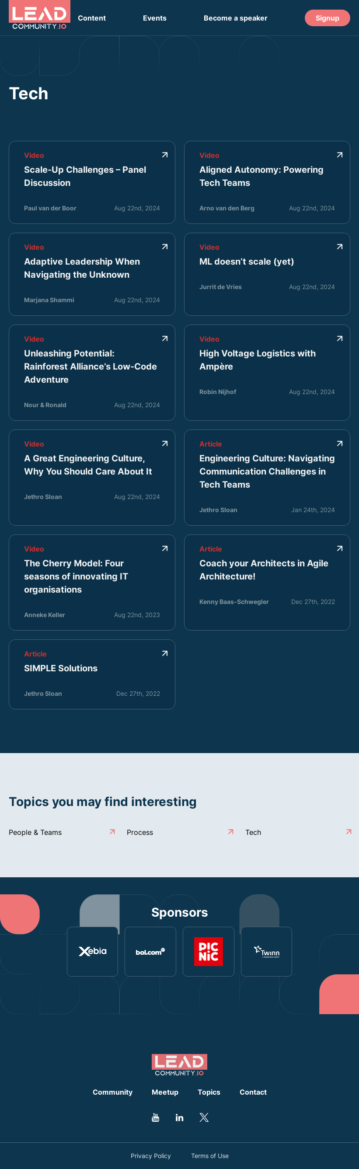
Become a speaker (236, 17)
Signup (327, 18)
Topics (209, 1092)
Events (155, 17)
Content (92, 17)
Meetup (165, 1092)
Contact (253, 1092)
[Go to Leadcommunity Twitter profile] (204, 1117)
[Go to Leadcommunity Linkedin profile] (179, 1117)
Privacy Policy (151, 1156)
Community (112, 1092)
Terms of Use (210, 1156)
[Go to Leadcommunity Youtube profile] (155, 1117)
